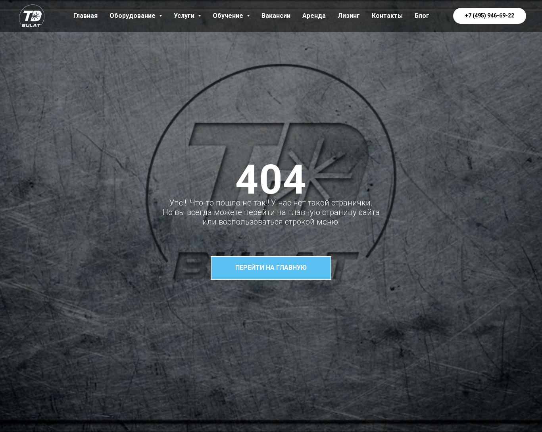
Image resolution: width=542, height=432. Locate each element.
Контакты (387, 15)
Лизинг (349, 15)
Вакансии (275, 15)
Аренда (314, 15)
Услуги (187, 15)
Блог (422, 15)
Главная (85, 15)
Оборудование (136, 15)
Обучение (231, 15)
